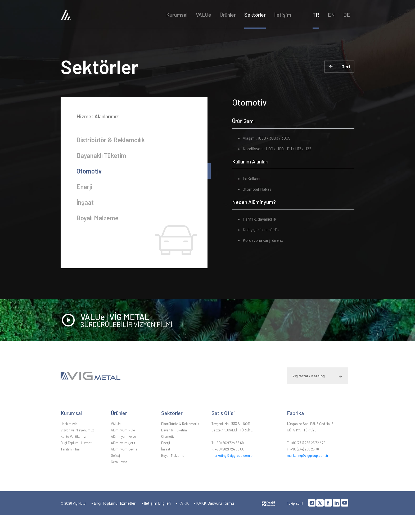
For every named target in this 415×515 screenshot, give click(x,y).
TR (316, 14)
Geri (345, 66)
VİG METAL (105, 14)
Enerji (84, 186)
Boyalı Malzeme (97, 218)
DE (346, 14)
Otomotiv (89, 171)
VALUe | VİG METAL (217, 320)
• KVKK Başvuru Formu (214, 502)
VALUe (203, 14)
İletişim (282, 14)
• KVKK (182, 502)
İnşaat (85, 202)
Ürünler (228, 14)
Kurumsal (176, 14)
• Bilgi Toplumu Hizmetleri (114, 502)
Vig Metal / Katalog (308, 375)
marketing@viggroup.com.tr (232, 455)
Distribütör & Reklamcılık (110, 140)
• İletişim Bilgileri (156, 502)
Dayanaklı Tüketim (101, 155)
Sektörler (255, 14)
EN (331, 14)
